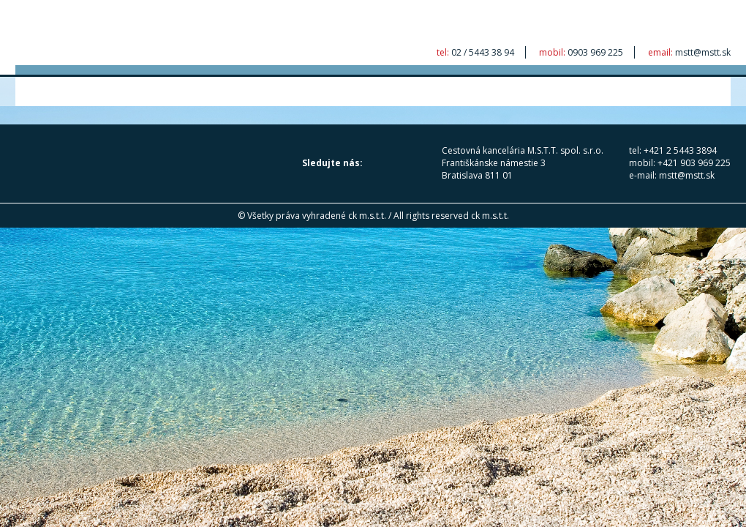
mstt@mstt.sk (703, 52)
